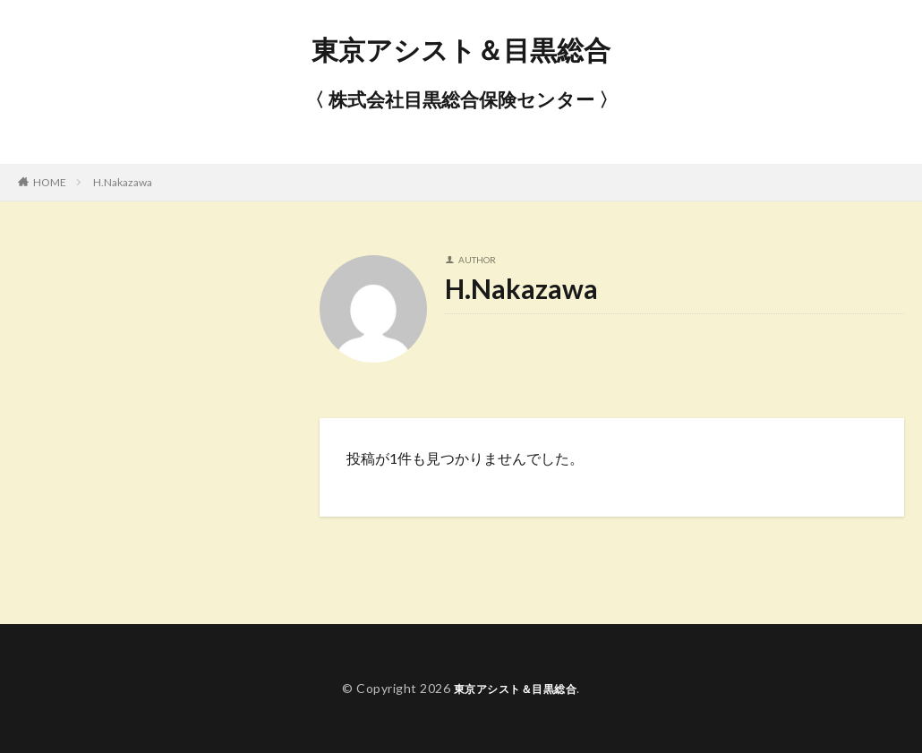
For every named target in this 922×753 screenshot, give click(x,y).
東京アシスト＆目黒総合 (461, 49)
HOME (49, 182)
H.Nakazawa (122, 182)
